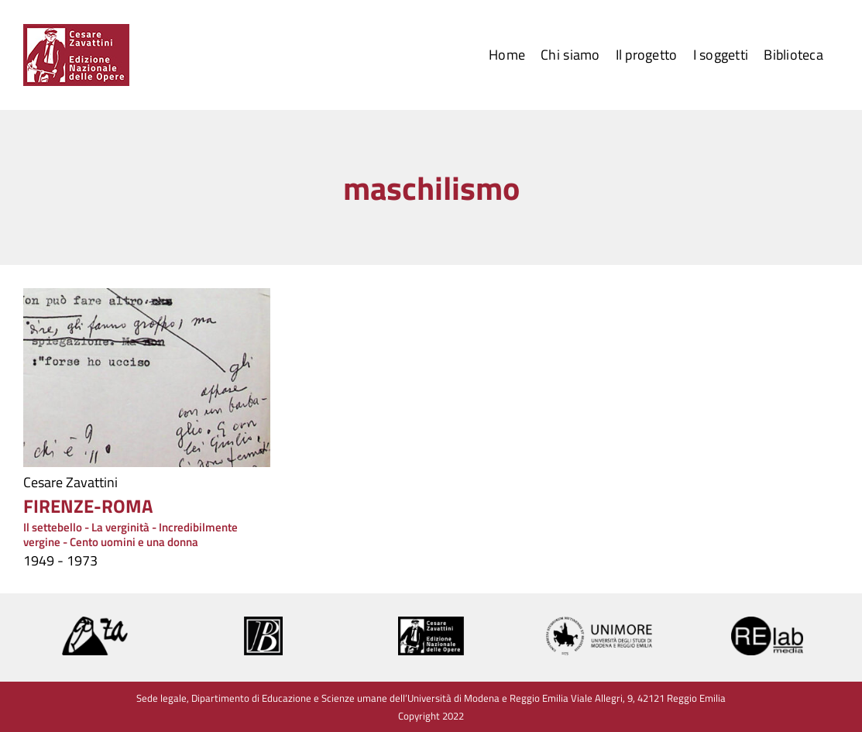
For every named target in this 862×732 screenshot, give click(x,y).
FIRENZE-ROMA (88, 506)
